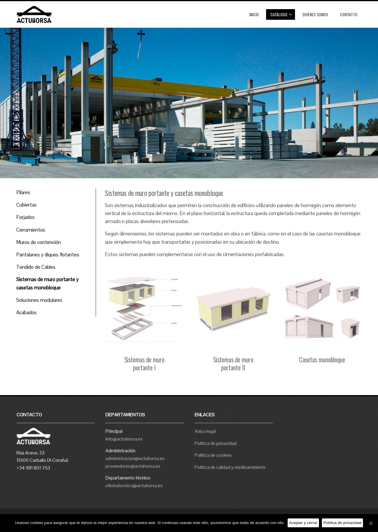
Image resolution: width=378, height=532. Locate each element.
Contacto (348, 14)
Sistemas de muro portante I (144, 363)
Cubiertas (26, 205)
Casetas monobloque (322, 359)
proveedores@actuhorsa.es (132, 466)
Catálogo (281, 14)
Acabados (26, 312)
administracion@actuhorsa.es (134, 458)
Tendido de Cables (36, 267)
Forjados (25, 217)
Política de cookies (213, 455)
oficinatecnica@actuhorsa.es (134, 485)
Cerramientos (30, 230)
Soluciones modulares (39, 300)
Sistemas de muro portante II (233, 363)
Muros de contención (38, 242)
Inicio (254, 14)
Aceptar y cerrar (303, 522)
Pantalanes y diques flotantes (47, 254)
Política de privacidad (216, 443)
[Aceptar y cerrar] (371, 523)
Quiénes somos (315, 14)
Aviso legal (205, 431)
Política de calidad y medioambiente (230, 467)
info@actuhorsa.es (124, 439)
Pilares (23, 192)
